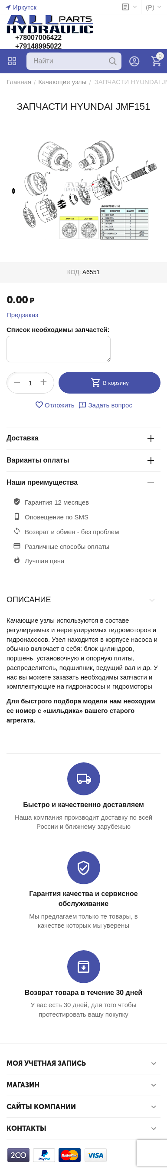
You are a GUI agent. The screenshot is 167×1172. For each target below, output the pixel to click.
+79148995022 (38, 46)
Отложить (54, 405)
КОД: (74, 272)
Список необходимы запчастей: (58, 329)
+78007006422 (38, 37)
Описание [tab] (81, 599)
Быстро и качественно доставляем (83, 804)
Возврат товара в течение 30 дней (83, 992)
